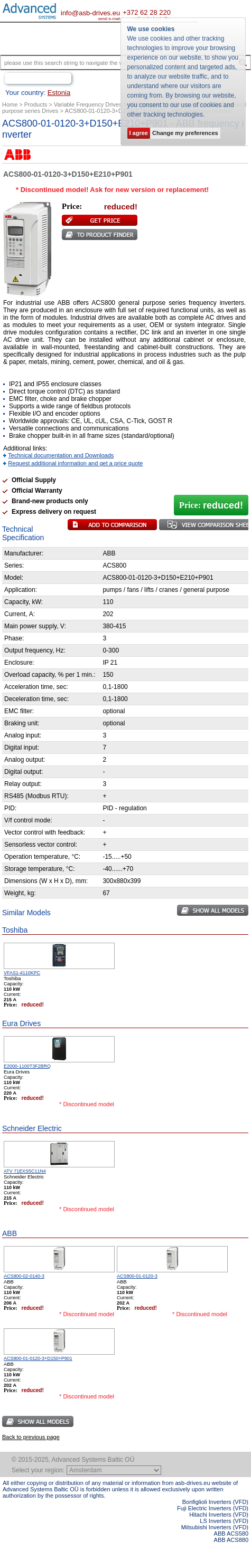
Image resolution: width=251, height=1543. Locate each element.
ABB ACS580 (231, 1533)
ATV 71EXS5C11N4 (25, 1171)
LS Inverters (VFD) (224, 1521)
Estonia (59, 93)
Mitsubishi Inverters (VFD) (214, 1527)
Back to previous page (31, 1437)
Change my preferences (185, 133)
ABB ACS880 (231, 1540)
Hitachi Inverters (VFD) (218, 1514)
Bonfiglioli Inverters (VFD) (215, 1502)
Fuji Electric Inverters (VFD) (212, 1508)
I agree (138, 133)
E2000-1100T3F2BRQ (27, 1066)
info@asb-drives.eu (90, 13)
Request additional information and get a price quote (75, 463)
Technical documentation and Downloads (61, 455)
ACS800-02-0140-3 (24, 1276)
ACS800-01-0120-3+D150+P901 (38, 1358)
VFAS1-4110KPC (22, 972)
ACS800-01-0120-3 (137, 1276)
